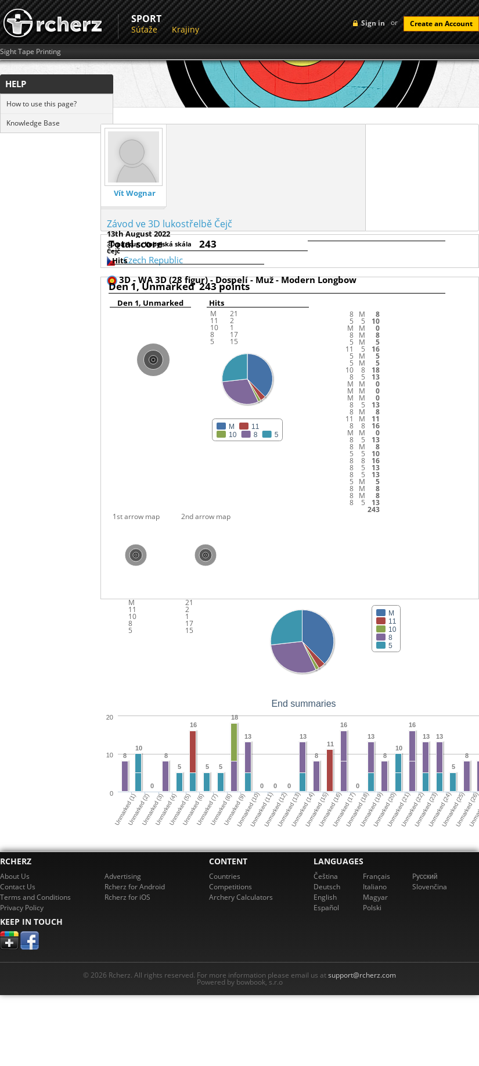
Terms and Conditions (35, 897)
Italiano (375, 887)
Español (326, 908)
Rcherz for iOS (127, 897)
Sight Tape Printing (30, 51)
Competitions (230, 887)
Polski (372, 908)
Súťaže (144, 29)
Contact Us (17, 887)
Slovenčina (429, 887)
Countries (224, 876)
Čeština (326, 876)
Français (376, 876)
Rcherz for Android (135, 887)
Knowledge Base (33, 123)
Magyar (375, 897)
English (325, 897)
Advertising (123, 876)
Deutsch (327, 887)
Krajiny (185, 29)
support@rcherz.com (362, 975)
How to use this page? (41, 104)
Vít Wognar (135, 193)
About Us (15, 876)
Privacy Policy (22, 908)
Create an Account (441, 23)
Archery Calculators (241, 897)
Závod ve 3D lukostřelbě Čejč (169, 223)
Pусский (425, 876)
